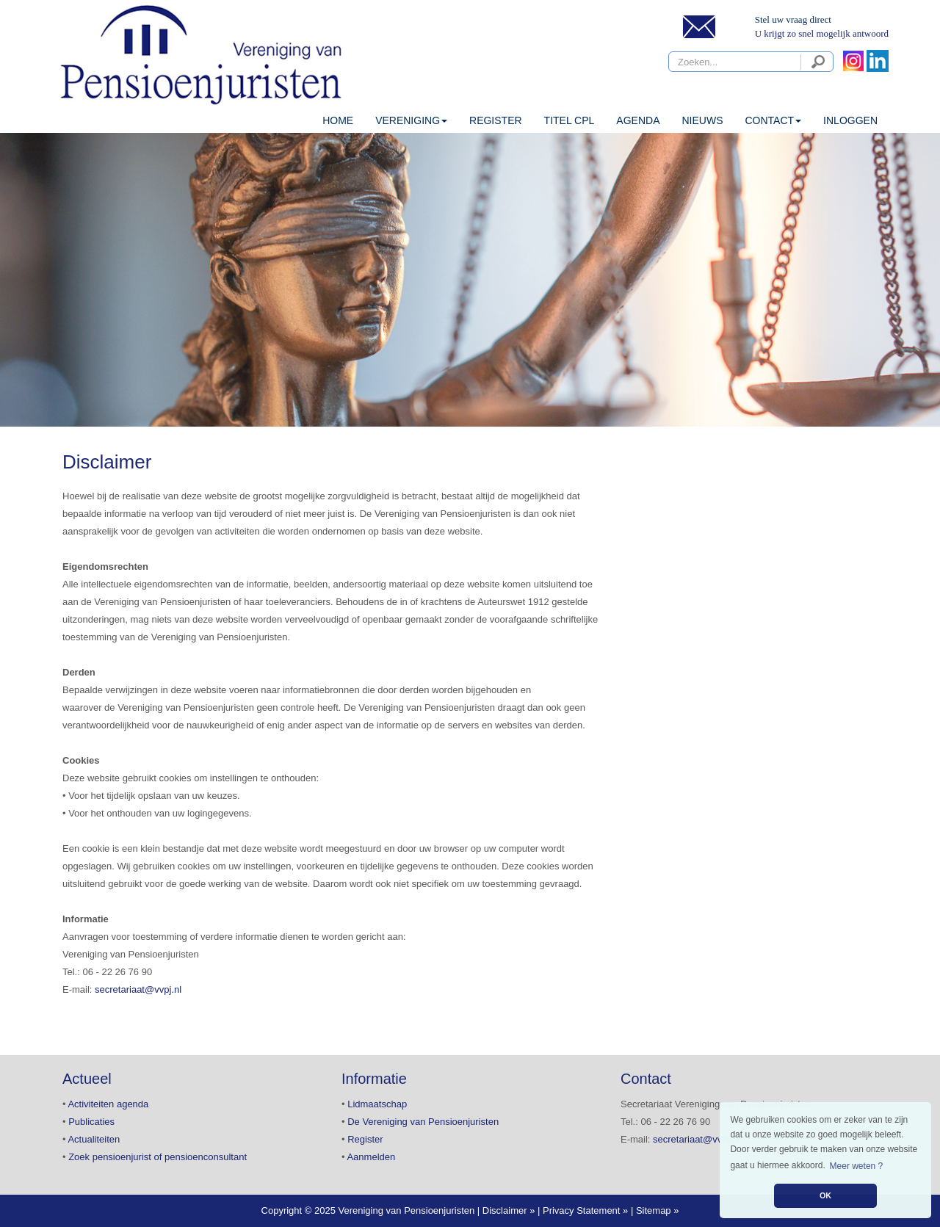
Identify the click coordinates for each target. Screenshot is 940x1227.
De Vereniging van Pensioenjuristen (423, 1121)
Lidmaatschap (377, 1104)
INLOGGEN (850, 120)
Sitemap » (657, 1210)
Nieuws (702, 120)
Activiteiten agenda (108, 1104)
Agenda (637, 120)
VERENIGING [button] (411, 120)
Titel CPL (569, 120)
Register (495, 120)
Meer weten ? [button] (856, 1166)
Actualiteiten (94, 1139)
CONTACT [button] (773, 120)
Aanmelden (371, 1156)
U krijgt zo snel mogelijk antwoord (822, 33)
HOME (337, 120)
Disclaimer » (508, 1210)
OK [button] (825, 1195)
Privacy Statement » (585, 1210)
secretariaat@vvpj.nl (138, 989)
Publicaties (91, 1121)
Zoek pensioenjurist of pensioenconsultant (157, 1156)
